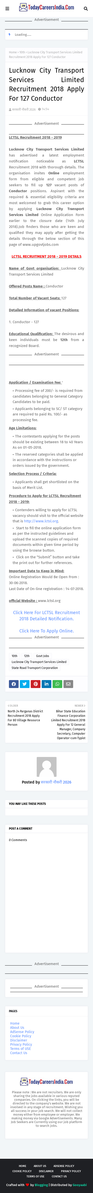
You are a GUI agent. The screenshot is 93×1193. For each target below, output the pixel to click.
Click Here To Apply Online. (46, 631)
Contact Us (18, 1053)
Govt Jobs (42, 656)
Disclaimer (18, 1040)
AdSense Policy (22, 1032)
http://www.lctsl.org (41, 521)
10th (22, 52)
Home (13, 52)
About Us (17, 1028)
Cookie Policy (20, 1036)
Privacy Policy (21, 1044)
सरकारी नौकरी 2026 (24, 109)
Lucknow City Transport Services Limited (39, 662)
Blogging (41, 1185)
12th (27, 656)
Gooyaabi (80, 1185)
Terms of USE (20, 1049)
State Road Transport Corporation (35, 668)
